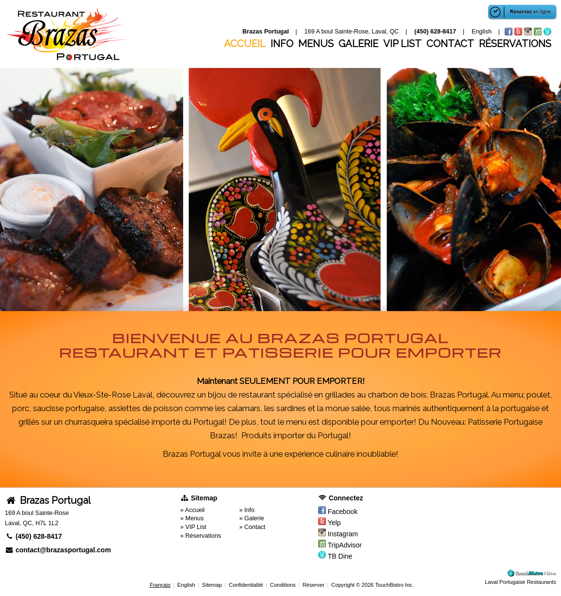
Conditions (283, 585)
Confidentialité (246, 585)
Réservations (515, 44)
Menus (316, 44)
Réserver (313, 585)
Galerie (358, 44)
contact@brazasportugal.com (58, 550)
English (186, 585)
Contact (450, 44)
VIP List (402, 44)
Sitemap (212, 585)
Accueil (245, 44)
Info (282, 44)
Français (160, 585)
